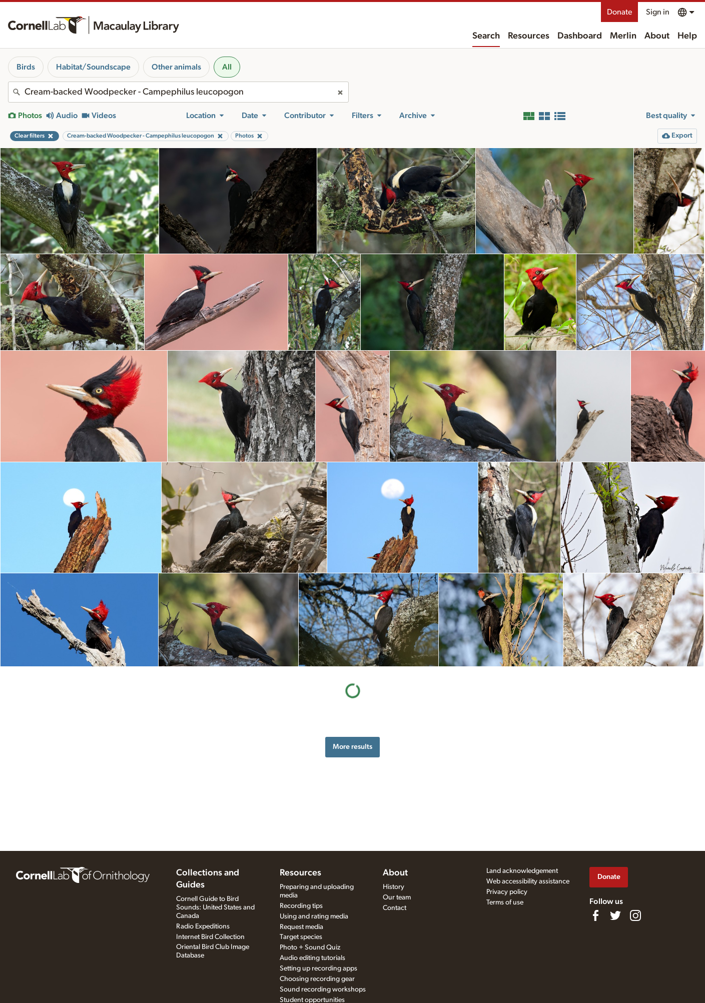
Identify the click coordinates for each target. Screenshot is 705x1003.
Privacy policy (506, 891)
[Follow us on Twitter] (615, 915)
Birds (26, 67)
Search (486, 36)
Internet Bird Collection (210, 936)
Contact (394, 907)
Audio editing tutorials (312, 957)
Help (687, 36)
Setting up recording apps (318, 968)
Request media (301, 926)
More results (352, 746)
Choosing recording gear (317, 978)
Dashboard (579, 36)
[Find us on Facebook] (595, 915)
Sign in (657, 12)
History (393, 886)
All (227, 67)
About (656, 36)
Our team (397, 897)
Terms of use (504, 902)
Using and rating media (314, 916)
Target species (301, 936)
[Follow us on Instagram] (635, 915)
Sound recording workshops (323, 989)
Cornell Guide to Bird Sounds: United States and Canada (215, 907)
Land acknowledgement (522, 870)
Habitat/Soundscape (93, 67)
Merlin (623, 36)
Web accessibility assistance (527, 881)
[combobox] (178, 92)
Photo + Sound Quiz (310, 947)
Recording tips (301, 905)
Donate (619, 12)
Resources (528, 36)
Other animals (176, 67)
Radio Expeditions (203, 926)
